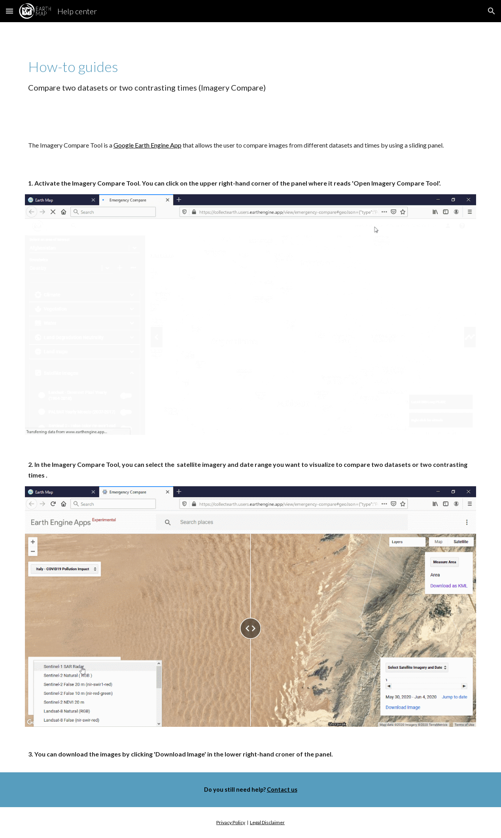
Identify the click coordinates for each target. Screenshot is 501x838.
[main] (250, 75)
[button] (9, 11)
